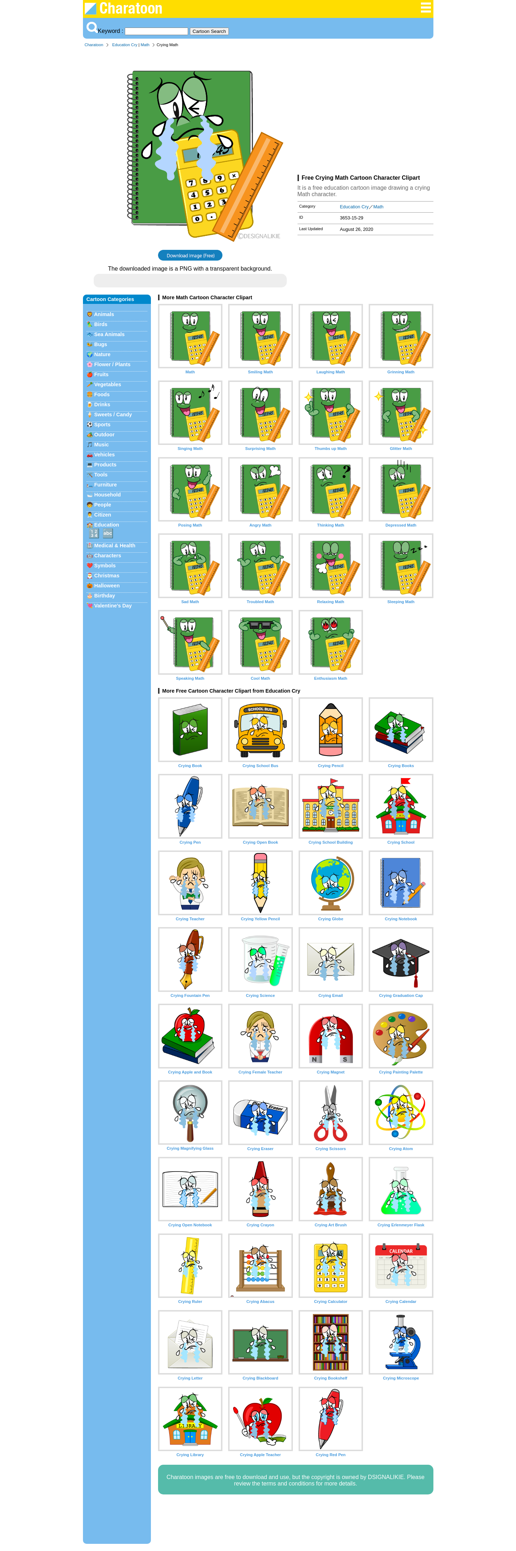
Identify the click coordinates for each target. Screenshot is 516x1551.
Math (145, 45)
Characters (107, 555)
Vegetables (107, 384)
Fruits (101, 374)
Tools (101, 475)
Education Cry (124, 45)
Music (101, 444)
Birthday (104, 595)
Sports (102, 424)
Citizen (102, 515)
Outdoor (104, 434)
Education (106, 525)
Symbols (105, 565)
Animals (104, 314)
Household (107, 495)
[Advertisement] (365, 112)
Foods (102, 394)
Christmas (106, 575)
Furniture (105, 485)
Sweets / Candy (113, 414)
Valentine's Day (113, 606)
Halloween (107, 585)
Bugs (100, 344)
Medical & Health (115, 545)
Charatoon (94, 45)
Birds (101, 324)
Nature (102, 354)
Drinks (102, 404)
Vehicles (104, 454)
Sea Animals (109, 334)
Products (105, 464)
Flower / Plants (112, 364)
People (102, 505)
